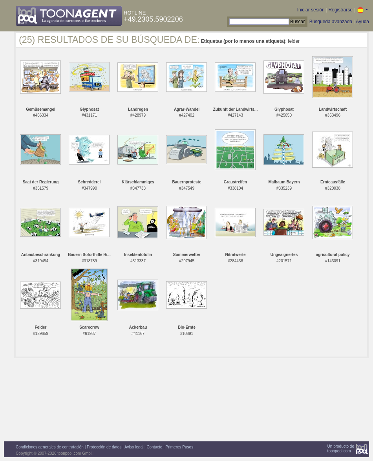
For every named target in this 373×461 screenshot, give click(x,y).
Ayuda (362, 21)
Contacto (154, 447)
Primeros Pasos (180, 447)
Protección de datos (104, 447)
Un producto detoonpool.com (340, 448)
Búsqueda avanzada (330, 21)
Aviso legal (133, 447)
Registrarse (340, 10)
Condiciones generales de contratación (50, 447)
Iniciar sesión (311, 10)
